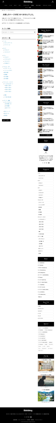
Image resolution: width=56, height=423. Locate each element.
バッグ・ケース (7, 68)
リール (10, 5)
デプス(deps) (40, 277)
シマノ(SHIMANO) (41, 262)
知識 (5, 95)
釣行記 (5, 115)
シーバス (39, 313)
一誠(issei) (40, 296)
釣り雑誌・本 (8, 103)
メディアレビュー (8, 102)
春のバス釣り (8, 85)
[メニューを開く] (3, 2)
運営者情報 (15, 419)
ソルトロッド (7, 52)
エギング (48, 346)
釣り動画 (7, 105)
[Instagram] (46, 163)
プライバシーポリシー (39, 419)
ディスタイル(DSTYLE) (42, 279)
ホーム (6, 5)
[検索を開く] (52, 2)
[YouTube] (48, 163)
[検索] (35, 32)
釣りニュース (7, 111)
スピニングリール (8, 42)
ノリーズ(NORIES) (41, 284)
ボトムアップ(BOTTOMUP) (42, 282)
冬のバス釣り (38, 5)
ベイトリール (7, 44)
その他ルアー (7, 63)
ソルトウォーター (41, 308)
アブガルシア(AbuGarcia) (42, 267)
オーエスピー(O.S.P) (41, 287)
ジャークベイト (50, 348)
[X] (42, 163)
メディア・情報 (28, 7)
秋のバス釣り (8, 89)
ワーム (39, 348)
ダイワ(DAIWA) (40, 265)
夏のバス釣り (8, 87)
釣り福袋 (6, 76)
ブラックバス (51, 344)
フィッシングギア (8, 70)
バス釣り (39, 306)
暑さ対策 (6, 72)
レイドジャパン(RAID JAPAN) (43, 289)
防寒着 (32, 5)
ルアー (20, 5)
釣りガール (6, 113)
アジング (39, 346)
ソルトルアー (7, 61)
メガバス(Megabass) (41, 272)
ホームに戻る (6, 120)
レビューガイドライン (22, 419)
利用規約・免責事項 (30, 419)
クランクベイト (44, 348)
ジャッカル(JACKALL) (42, 270)
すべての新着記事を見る (46, 97)
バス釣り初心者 (7, 97)
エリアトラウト (40, 318)
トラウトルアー (7, 59)
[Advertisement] (46, 20)
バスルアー (6, 57)
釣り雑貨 (6, 78)
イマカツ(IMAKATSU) (41, 294)
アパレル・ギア (26, 5)
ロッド (15, 5)
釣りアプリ (8, 107)
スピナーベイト (40, 350)
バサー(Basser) (40, 344)
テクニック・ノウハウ (47, 5)
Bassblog (26, 421)
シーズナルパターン (8, 83)
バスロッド (6, 50)
